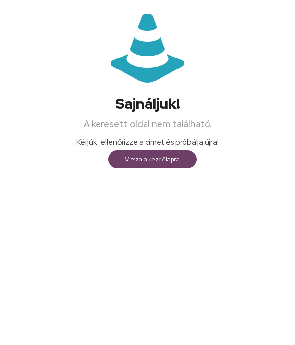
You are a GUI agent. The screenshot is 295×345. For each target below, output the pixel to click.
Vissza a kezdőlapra (152, 159)
